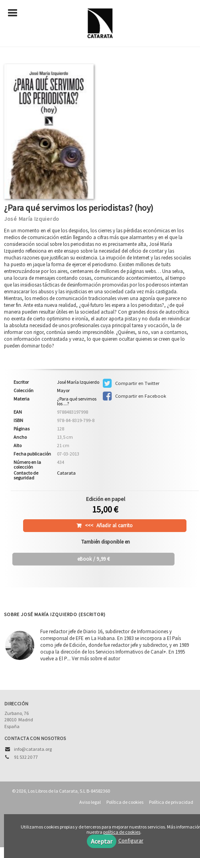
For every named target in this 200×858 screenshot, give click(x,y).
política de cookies (121, 832)
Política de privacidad (171, 802)
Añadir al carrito (109, 525)
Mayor (63, 390)
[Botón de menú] (15, 13)
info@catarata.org (33, 749)
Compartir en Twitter (131, 383)
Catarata (66, 473)
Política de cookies (124, 802)
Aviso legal (90, 802)
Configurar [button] (130, 840)
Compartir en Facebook (134, 396)
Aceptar (101, 841)
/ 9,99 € (93, 559)
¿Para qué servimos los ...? (76, 401)
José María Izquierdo (31, 218)
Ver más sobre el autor (96, 658)
